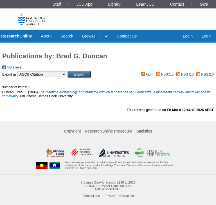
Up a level (14, 67)
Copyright (72, 131)
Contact (177, 4)
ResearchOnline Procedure (108, 131)
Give (204, 4)
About (46, 36)
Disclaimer (127, 195)
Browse (89, 36)
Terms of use (91, 195)
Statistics (144, 131)
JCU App (84, 4)
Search (66, 36)
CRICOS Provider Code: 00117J (107, 186)
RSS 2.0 (187, 74)
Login (188, 36)
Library (114, 4)
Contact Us (127, 36)
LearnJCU (145, 4)
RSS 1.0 (167, 74)
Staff (57, 4)
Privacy (110, 195)
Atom (150, 74)
